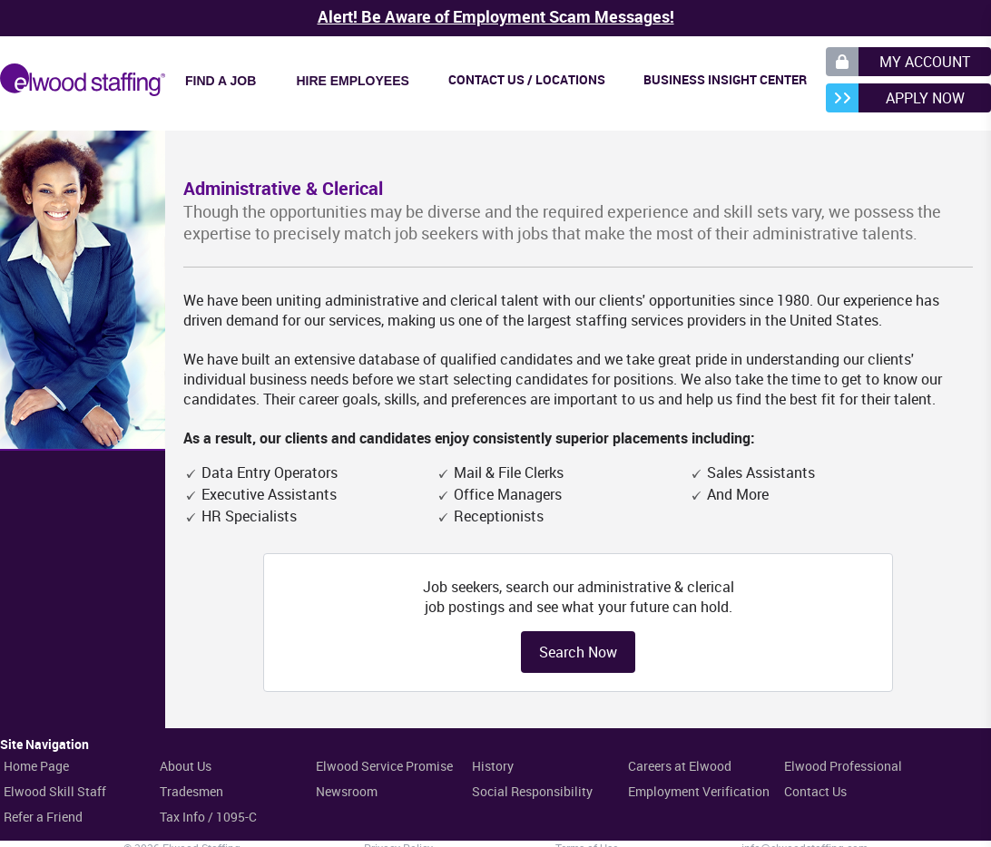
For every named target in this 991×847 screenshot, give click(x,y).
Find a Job (220, 80)
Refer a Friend (43, 816)
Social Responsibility (532, 791)
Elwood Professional (843, 765)
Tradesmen (191, 791)
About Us (185, 765)
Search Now (578, 652)
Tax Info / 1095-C (208, 816)
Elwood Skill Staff (55, 791)
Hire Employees (352, 80)
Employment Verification (699, 791)
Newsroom (347, 791)
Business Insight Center (725, 79)
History (493, 765)
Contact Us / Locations (526, 79)
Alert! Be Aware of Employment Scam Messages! (496, 16)
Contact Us (815, 791)
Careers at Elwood (679, 765)
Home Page (36, 765)
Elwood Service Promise (384, 765)
